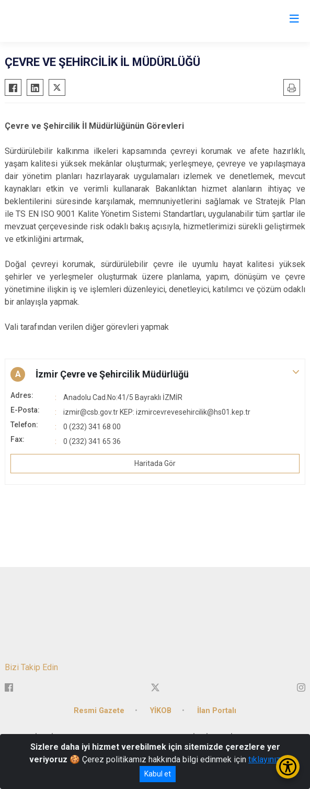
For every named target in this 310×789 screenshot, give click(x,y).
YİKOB (160, 710)
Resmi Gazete (99, 710)
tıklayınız (264, 759)
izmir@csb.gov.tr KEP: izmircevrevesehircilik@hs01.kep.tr (156, 412)
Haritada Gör (155, 463)
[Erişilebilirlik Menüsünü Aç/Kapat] (288, 767)
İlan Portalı (216, 710)
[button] (155, 374)
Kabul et (157, 774)
